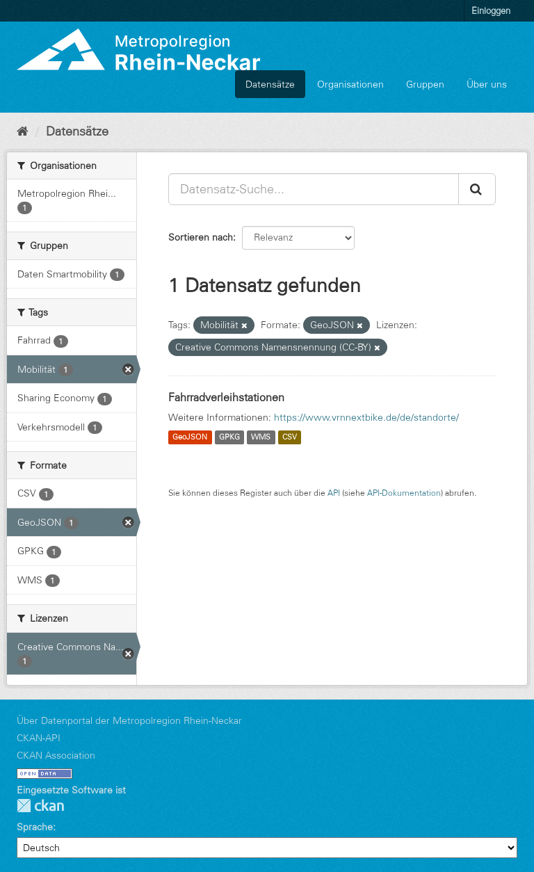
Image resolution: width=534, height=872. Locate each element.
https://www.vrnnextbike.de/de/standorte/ (366, 417)
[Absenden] (477, 189)
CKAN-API (38, 738)
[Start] (23, 131)
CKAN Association (56, 755)
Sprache (35, 827)
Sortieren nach (200, 237)
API (333, 492)
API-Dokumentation (404, 492)
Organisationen (350, 84)
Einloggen (490, 10)
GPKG (229, 437)
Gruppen (425, 84)
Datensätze (270, 84)
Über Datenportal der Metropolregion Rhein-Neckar (129, 720)
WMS (260, 437)
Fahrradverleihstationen (226, 397)
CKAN (40, 805)
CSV (289, 437)
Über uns (487, 84)
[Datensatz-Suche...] (313, 189)
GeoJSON (189, 437)
